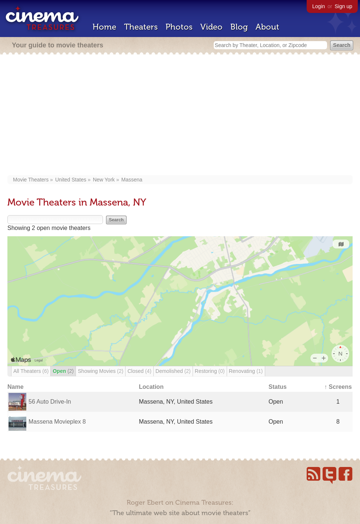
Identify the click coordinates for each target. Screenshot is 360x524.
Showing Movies (100, 371)
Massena (132, 180)
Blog (239, 27)
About (267, 27)
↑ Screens (338, 387)
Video (211, 27)
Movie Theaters (31, 180)
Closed (139, 371)
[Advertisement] (180, 115)
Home (104, 27)
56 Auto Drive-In (50, 401)
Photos (179, 27)
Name (15, 387)
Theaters (141, 27)
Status (278, 387)
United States (70, 180)
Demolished (173, 371)
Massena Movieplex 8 (57, 421)
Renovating (246, 371)
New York (104, 180)
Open (63, 371)
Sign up (343, 6)
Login (318, 6)
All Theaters (31, 371)
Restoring (210, 371)
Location (151, 387)
